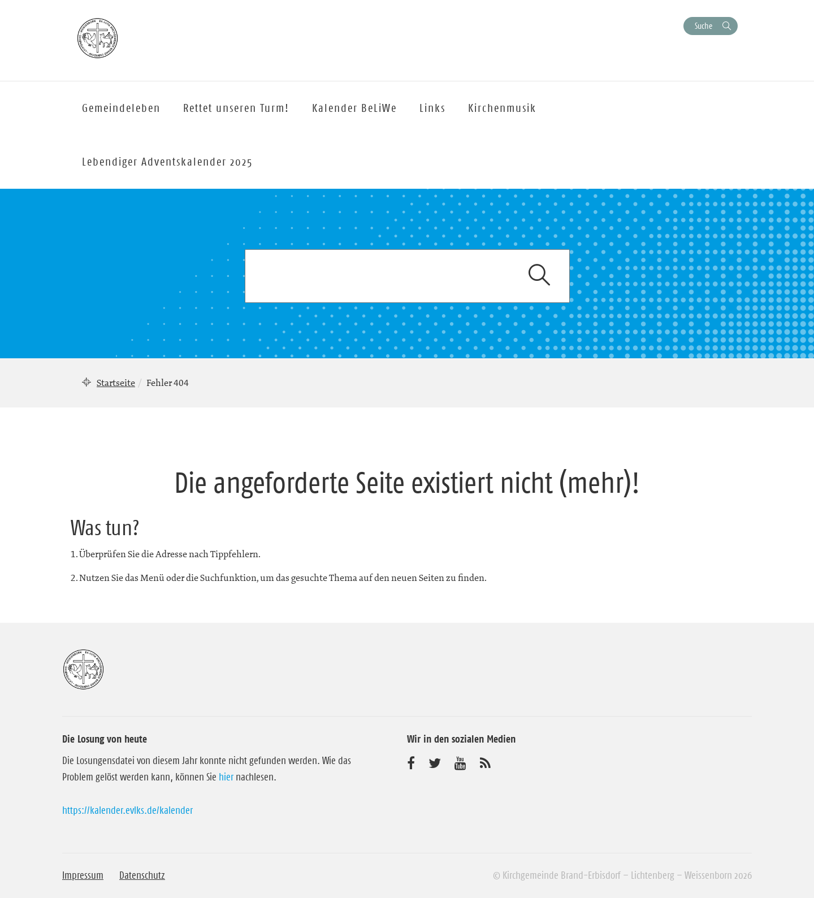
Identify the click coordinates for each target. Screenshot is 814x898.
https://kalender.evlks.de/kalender (127, 810)
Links (432, 108)
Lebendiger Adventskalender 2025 (167, 161)
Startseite (116, 382)
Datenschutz (142, 875)
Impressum (82, 875)
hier (226, 777)
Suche (703, 25)
